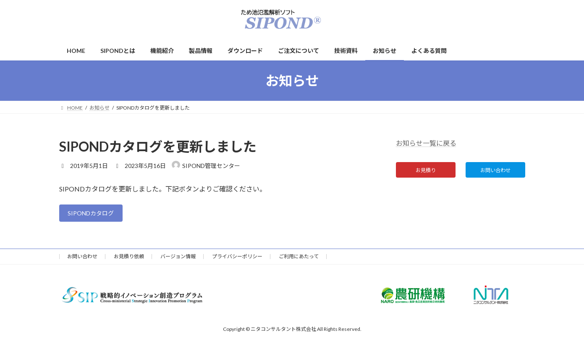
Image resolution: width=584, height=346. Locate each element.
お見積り (425, 171)
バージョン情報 (178, 259)
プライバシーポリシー (237, 259)
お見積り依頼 (129, 259)
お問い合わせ (495, 171)
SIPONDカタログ (95, 214)
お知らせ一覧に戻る (426, 143)
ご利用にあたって (299, 259)
